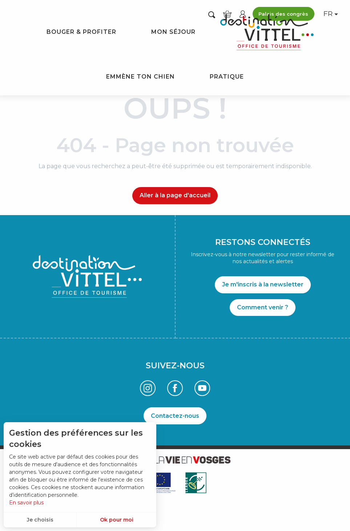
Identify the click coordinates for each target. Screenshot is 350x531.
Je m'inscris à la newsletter (262, 284)
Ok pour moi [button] (116, 519)
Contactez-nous (175, 415)
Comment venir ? (262, 307)
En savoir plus (26, 502)
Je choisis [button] (40, 519)
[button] (211, 14)
